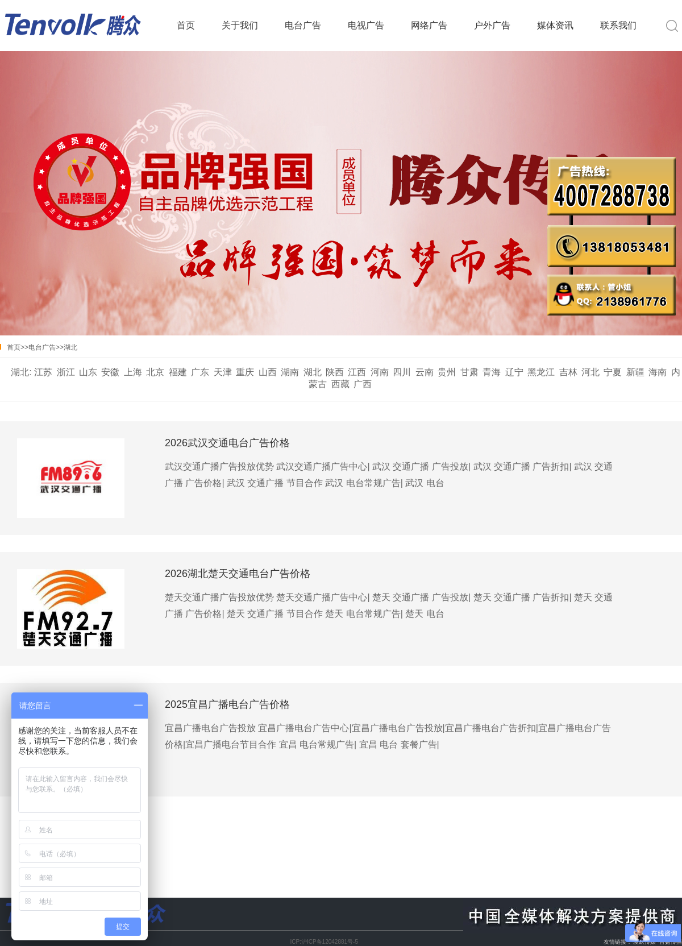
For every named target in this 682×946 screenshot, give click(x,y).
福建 (178, 372)
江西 (357, 372)
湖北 (70, 347)
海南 (657, 372)
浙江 (66, 372)
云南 (424, 372)
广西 (363, 384)
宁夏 (613, 372)
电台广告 (303, 25)
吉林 (568, 372)
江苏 (43, 372)
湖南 (290, 372)
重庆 (245, 372)
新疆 (635, 372)
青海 (492, 372)
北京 (155, 372)
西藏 (340, 384)
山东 (88, 372)
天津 (223, 372)
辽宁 (514, 372)
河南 (380, 372)
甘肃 (469, 372)
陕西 (335, 372)
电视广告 (366, 25)
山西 (268, 372)
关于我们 (240, 25)
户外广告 (492, 25)
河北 (590, 372)
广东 (200, 372)
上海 (133, 372)
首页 (186, 25)
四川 (402, 372)
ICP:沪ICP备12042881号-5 (324, 942)
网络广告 (429, 25)
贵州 (447, 372)
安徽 (110, 372)
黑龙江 (541, 372)
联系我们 (618, 25)
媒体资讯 (555, 25)
